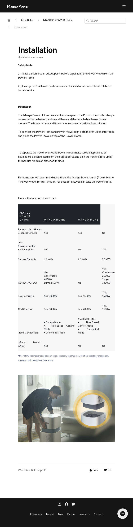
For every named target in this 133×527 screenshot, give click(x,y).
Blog (60, 514)
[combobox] (105, 21)
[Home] (9, 20)
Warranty (85, 514)
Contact (98, 514)
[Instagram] (59, 504)
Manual (50, 514)
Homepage (36, 514)
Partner (71, 514)
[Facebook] (66, 504)
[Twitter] (73, 504)
